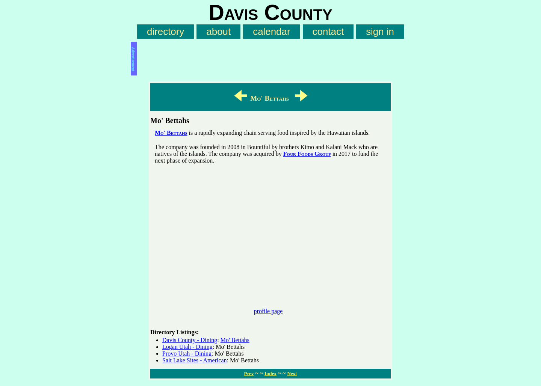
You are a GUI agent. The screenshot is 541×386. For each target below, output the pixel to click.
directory (165, 31)
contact (328, 31)
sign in (380, 31)
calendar (271, 31)
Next (292, 373)
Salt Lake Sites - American (194, 360)
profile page (268, 311)
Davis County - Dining (189, 340)
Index (270, 373)
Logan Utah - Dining (187, 347)
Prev (249, 373)
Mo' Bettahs (171, 133)
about (218, 31)
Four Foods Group (307, 154)
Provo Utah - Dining (187, 353)
